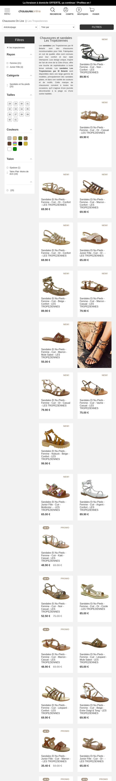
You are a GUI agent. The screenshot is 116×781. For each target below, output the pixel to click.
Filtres (97, 27)
